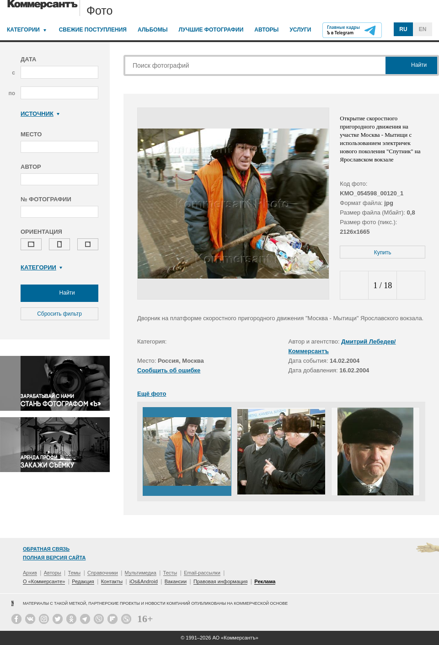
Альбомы (153, 30)
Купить (382, 252)
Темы (74, 572)
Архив (30, 572)
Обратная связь (46, 549)
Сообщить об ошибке (168, 370)
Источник (40, 113)
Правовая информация (220, 581)
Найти (59, 293)
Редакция (83, 581)
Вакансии (176, 581)
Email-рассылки (202, 572)
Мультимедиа (140, 572)
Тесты (170, 572)
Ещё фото (151, 393)
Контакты (112, 581)
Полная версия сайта (54, 557)
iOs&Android (143, 581)
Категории (23, 30)
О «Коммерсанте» (44, 581)
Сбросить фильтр (59, 314)
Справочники (102, 572)
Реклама (264, 581)
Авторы (266, 30)
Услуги (300, 30)
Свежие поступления (93, 30)
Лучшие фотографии (210, 30)
